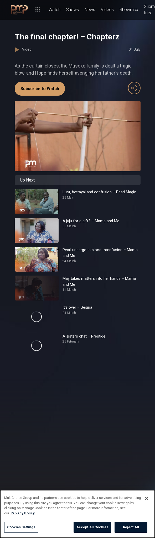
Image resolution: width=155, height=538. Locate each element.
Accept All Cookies (92, 527)
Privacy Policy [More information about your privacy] (23, 513)
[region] (77, 514)
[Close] (146, 498)
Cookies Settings (21, 527)
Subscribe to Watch (39, 88)
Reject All (131, 527)
